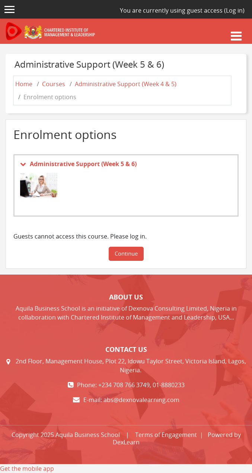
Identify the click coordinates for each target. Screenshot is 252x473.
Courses (53, 84)
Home (23, 84)
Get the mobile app (27, 468)
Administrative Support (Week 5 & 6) (83, 164)
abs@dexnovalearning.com (141, 400)
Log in (234, 10)
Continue (126, 253)
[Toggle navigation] (236, 35)
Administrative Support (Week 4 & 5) (125, 84)
